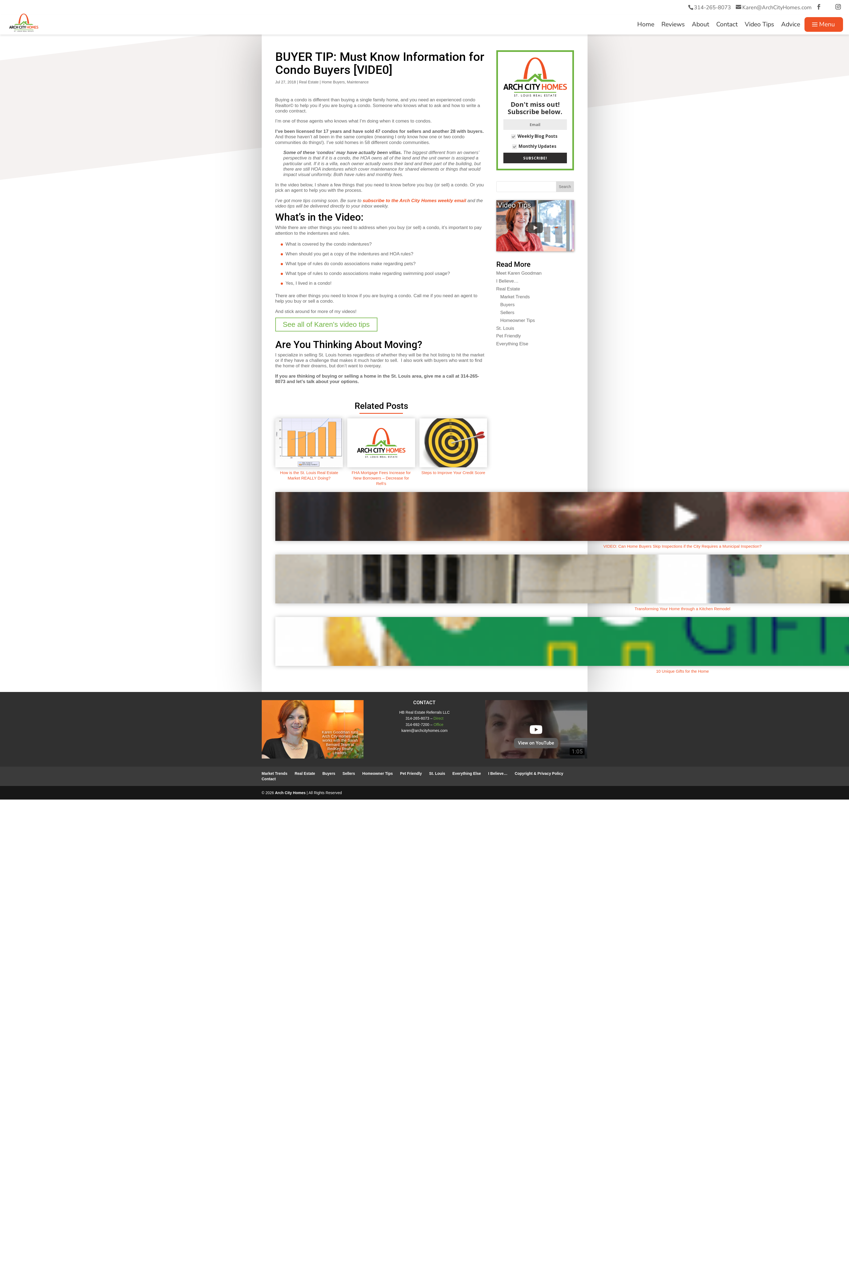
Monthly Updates (534, 146)
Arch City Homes (290, 793)
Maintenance (358, 82)
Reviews (673, 26)
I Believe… (507, 281)
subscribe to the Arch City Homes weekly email (414, 200)
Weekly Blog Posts (534, 136)
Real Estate (308, 82)
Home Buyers (333, 82)
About (700, 26)
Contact (727, 26)
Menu (827, 24)
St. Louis (505, 328)
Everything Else (512, 343)
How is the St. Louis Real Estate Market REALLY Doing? (309, 475)
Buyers (507, 304)
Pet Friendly (508, 336)
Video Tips (759, 26)
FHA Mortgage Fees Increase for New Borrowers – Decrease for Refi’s (381, 478)
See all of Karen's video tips (326, 324)
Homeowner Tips (517, 320)
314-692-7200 (417, 724)
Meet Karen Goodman (519, 273)
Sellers (507, 312)
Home (645, 26)
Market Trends (515, 296)
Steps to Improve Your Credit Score (453, 472)
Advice (790, 26)
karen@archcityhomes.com (425, 730)
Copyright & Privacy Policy (539, 773)
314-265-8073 (712, 7)
